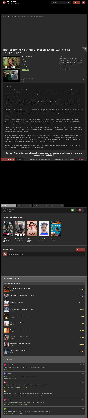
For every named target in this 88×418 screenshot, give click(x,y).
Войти (76, 2)
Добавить (80, 249)
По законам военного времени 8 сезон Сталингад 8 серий (23, 396)
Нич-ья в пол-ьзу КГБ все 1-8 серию (15, 387)
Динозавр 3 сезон (10, 378)
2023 (23, 56)
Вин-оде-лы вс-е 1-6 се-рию (13, 413)
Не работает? (81, 159)
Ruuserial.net (6, 16)
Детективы (13, 16)
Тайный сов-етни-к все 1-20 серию (15, 405)
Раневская (8, 369)
